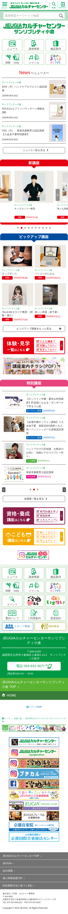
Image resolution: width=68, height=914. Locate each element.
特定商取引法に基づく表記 (18, 885)
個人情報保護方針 (13, 878)
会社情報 (8, 870)
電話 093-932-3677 (34, 666)
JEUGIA (7, 863)
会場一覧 (18, 718)
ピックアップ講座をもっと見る (39, 328)
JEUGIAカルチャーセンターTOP (21, 855)
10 (50, 228)
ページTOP (35, 706)
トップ (7, 718)
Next (58, 195)
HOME (9, 695)
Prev (10, 195)
